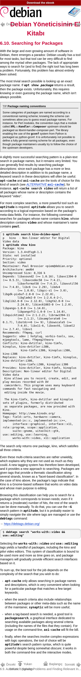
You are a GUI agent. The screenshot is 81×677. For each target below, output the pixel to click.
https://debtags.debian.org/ (22, 524)
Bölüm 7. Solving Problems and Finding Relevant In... (45, 666)
